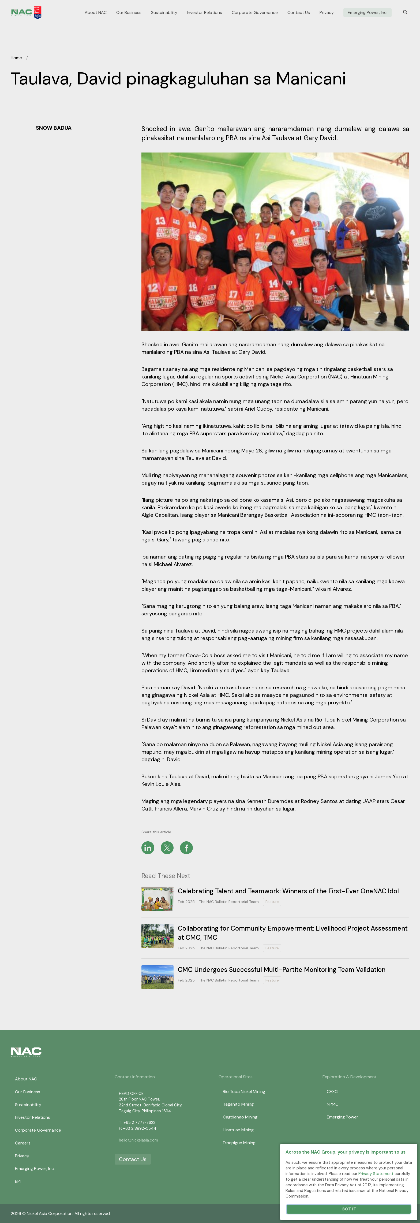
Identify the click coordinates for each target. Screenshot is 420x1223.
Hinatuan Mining (238, 1130)
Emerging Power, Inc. (367, 12)
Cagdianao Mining (240, 1117)
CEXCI (332, 1091)
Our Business (128, 12)
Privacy (327, 12)
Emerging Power (342, 1117)
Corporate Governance (255, 12)
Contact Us (298, 12)
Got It (349, 1209)
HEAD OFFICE (131, 1093)
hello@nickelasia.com (138, 1140)
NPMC (332, 1104)
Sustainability (164, 12)
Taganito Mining (238, 1104)
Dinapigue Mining (239, 1143)
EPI (18, 1181)
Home (16, 58)
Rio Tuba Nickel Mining (244, 1091)
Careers (23, 1143)
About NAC (96, 12)
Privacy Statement (375, 1173)
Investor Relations (204, 12)
